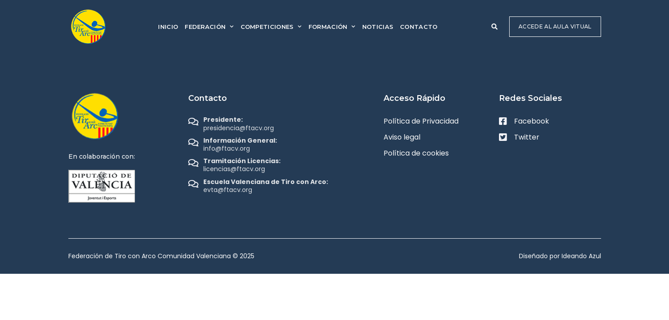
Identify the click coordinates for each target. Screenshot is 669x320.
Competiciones (271, 26)
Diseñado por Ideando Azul (560, 256)
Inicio (168, 26)
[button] (494, 26)
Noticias (377, 26)
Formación (332, 26)
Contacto (418, 26)
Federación (209, 26)
